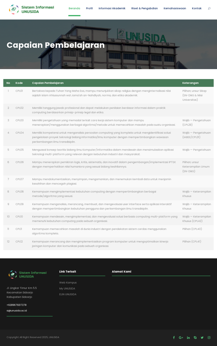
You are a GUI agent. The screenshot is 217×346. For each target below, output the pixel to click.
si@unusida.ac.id (17, 310)
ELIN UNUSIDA (67, 294)
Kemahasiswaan (175, 8)
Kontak (197, 8)
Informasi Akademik (112, 8)
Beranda (74, 8)
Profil (89, 8)
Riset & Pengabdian (144, 8)
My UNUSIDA (67, 288)
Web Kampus (68, 282)
